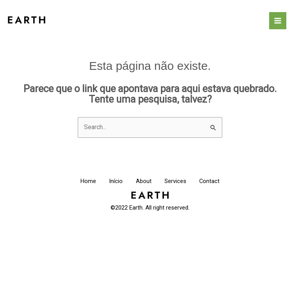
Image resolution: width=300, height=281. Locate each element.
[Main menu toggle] (277, 20)
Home (83, 181)
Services (178, 181)
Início (113, 181)
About (143, 181)
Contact (214, 181)
